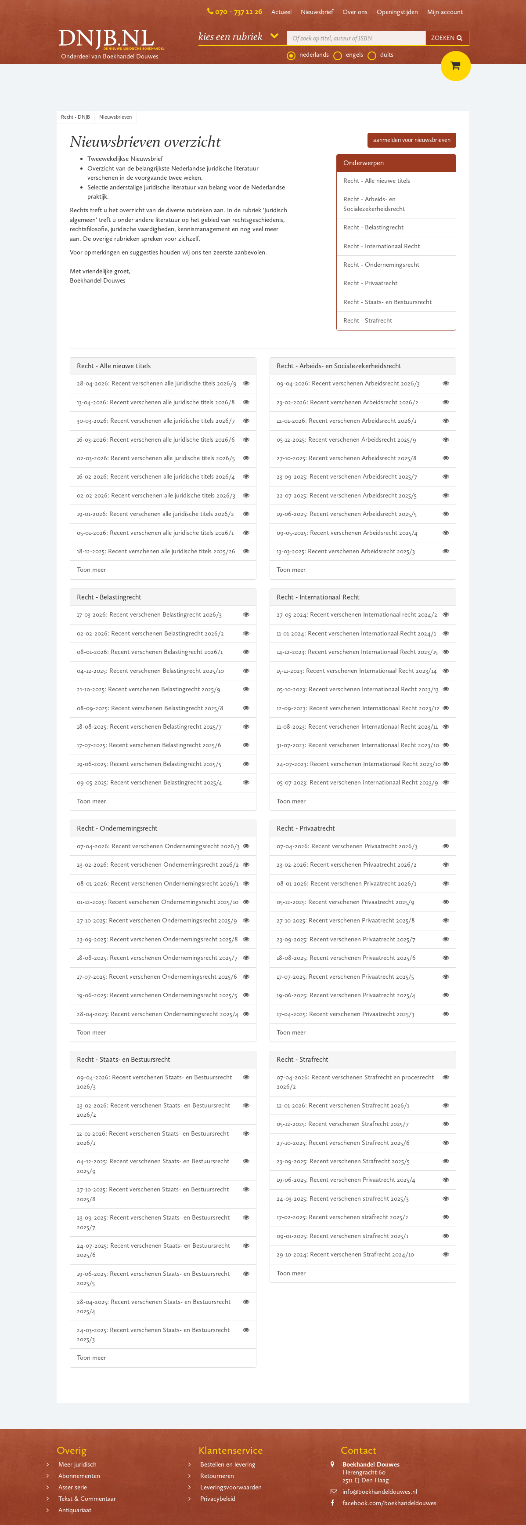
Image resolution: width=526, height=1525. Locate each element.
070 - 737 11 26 (238, 11)
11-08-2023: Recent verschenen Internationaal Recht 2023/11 (363, 726)
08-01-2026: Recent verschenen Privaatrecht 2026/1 (363, 883)
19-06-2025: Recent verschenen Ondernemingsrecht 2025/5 (163, 995)
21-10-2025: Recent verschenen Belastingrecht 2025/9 (163, 689)
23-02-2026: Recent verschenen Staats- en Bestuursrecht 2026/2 (163, 1109)
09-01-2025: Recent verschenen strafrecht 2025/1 (363, 1236)
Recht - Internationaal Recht (381, 246)
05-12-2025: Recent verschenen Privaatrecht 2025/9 (363, 902)
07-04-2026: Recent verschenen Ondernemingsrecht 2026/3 (163, 846)
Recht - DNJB (75, 117)
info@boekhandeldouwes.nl (379, 1492)
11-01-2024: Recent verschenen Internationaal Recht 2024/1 (363, 633)
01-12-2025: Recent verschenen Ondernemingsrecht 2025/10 (163, 902)
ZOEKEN (447, 38)
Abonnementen (79, 1476)
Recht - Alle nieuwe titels (376, 181)
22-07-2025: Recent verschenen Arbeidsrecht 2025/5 (363, 495)
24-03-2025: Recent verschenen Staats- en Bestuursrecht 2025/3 (163, 1334)
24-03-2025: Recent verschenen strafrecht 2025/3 (363, 1198)
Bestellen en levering (228, 1464)
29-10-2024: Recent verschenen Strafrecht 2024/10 (363, 1254)
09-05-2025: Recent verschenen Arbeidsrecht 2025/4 (363, 532)
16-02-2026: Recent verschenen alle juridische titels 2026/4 (163, 476)
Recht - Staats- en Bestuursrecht (387, 302)
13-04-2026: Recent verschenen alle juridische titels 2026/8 (163, 402)
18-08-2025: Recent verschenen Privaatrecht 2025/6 (363, 957)
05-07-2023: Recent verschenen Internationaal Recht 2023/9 (363, 782)
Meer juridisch (77, 1464)
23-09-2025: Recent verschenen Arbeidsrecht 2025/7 (363, 476)
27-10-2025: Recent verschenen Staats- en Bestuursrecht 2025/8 (163, 1193)
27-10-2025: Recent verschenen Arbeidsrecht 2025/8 (363, 458)
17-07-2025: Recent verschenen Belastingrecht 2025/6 (163, 745)
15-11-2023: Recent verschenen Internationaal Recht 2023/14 (363, 670)
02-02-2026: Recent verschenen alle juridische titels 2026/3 (163, 495)
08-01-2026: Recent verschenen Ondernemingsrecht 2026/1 (163, 883)
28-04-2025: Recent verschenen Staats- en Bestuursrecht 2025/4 (163, 1306)
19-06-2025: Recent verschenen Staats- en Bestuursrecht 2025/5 (163, 1278)
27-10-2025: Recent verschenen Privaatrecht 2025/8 (363, 920)
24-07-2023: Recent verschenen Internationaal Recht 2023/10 (363, 764)
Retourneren (217, 1476)
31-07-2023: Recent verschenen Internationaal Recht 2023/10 (363, 745)
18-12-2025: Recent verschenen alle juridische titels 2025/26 (163, 551)
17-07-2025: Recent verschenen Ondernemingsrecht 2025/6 (163, 976)
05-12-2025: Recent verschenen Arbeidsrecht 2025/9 (363, 439)
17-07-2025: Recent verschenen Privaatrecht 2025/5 (363, 976)
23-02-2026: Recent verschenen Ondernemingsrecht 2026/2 (163, 864)
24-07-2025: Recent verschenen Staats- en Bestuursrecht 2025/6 (163, 1250)
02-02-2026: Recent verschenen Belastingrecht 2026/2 (163, 633)
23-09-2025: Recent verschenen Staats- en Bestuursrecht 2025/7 (163, 1222)
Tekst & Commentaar (87, 1499)
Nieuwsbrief (317, 12)
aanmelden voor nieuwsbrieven (411, 140)
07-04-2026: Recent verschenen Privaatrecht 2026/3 (363, 846)
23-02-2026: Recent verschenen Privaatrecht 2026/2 (363, 864)
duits (380, 55)
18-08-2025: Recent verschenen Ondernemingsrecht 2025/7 (163, 957)
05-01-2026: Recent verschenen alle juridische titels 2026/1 (163, 532)
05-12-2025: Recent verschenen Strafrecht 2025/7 (363, 1124)
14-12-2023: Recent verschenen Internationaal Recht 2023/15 (363, 652)
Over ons (354, 12)
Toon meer (91, 570)
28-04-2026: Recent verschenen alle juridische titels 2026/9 (163, 383)
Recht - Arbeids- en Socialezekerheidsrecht (374, 203)
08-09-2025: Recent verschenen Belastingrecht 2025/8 (163, 708)
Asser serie (72, 1487)
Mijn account (445, 12)
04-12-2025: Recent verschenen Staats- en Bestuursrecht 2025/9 (163, 1165)
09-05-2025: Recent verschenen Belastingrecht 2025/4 (163, 782)
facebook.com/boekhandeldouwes (389, 1503)
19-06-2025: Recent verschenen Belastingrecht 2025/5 (163, 764)
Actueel (281, 12)
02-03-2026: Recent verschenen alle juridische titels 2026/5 (163, 458)
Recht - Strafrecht (367, 320)
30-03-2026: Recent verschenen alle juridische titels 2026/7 (163, 420)
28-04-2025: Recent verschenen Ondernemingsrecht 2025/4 (163, 1014)
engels (348, 55)
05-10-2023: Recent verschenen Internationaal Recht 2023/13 (363, 689)
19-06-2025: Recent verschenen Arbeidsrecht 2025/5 (363, 514)
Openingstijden (397, 12)
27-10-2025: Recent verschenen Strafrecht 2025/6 (363, 1142)
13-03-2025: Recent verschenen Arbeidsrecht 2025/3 (363, 551)
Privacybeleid (217, 1499)
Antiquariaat (74, 1510)
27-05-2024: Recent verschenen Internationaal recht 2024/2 (363, 614)
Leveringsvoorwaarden (231, 1487)
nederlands (308, 55)
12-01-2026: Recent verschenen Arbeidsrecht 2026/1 (363, 420)
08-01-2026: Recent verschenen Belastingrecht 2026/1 (163, 652)
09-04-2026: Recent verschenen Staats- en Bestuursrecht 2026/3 (163, 1081)
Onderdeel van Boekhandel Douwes (110, 56)
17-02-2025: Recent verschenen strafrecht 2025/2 (363, 1217)
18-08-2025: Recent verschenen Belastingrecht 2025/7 (163, 726)
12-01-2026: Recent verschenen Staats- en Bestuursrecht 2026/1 (163, 1138)
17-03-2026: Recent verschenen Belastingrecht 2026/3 (163, 614)
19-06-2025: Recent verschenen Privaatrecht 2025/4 (363, 995)
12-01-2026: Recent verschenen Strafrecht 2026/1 (363, 1105)
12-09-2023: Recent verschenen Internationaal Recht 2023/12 (363, 708)
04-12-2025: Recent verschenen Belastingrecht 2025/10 (163, 670)
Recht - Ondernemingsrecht (381, 265)
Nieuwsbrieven (115, 117)
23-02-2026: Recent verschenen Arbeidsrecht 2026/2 (363, 402)
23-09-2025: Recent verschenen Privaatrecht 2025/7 (363, 939)
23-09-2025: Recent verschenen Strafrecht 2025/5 (363, 1161)
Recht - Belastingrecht (373, 227)
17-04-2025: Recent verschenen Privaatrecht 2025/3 (363, 1014)
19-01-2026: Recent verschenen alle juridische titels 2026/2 (163, 514)
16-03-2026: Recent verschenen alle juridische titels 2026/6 (163, 439)
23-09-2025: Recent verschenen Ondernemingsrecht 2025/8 (163, 939)
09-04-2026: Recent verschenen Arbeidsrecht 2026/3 (363, 383)
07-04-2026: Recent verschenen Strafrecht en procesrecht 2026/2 (363, 1081)
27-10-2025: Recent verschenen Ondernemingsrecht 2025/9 (163, 920)
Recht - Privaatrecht (370, 283)
